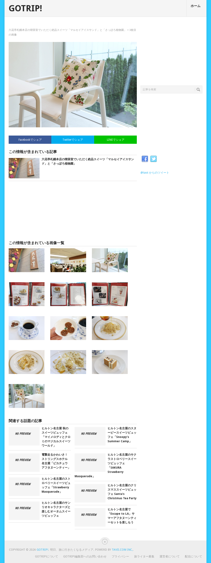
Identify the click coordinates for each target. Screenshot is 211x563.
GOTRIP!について (46, 556)
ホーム (195, 6)
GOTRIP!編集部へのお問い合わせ (85, 556)
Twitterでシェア (72, 139)
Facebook (145, 159)
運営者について (169, 556)
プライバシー (120, 556)
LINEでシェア (115, 139)
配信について (193, 556)
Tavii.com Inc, (122, 549)
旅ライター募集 (144, 556)
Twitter (153, 159)
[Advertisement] (73, 211)
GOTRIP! (25, 8)
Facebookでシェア (30, 139)
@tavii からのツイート (155, 172)
